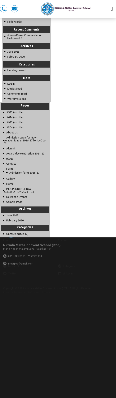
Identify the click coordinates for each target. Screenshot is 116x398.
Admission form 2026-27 (24, 172)
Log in (11, 83)
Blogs (9, 158)
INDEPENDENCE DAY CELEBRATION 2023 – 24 (19, 190)
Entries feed (14, 88)
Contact (11, 163)
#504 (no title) (14, 127)
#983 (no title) (14, 122)
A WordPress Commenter (23, 35)
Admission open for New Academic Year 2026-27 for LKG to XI (25, 140)
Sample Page (14, 201)
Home (10, 183)
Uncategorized (16, 70)
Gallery (10, 178)
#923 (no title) (14, 112)
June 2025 (13, 51)
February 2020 (16, 56)
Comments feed (17, 93)
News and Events (16, 196)
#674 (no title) (14, 117)
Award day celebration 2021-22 (25, 153)
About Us (12, 132)
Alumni (10, 148)
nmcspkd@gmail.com (14, 8)
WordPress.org (16, 98)
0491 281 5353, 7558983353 (3, 8)
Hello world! (14, 21)
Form (9, 168)
